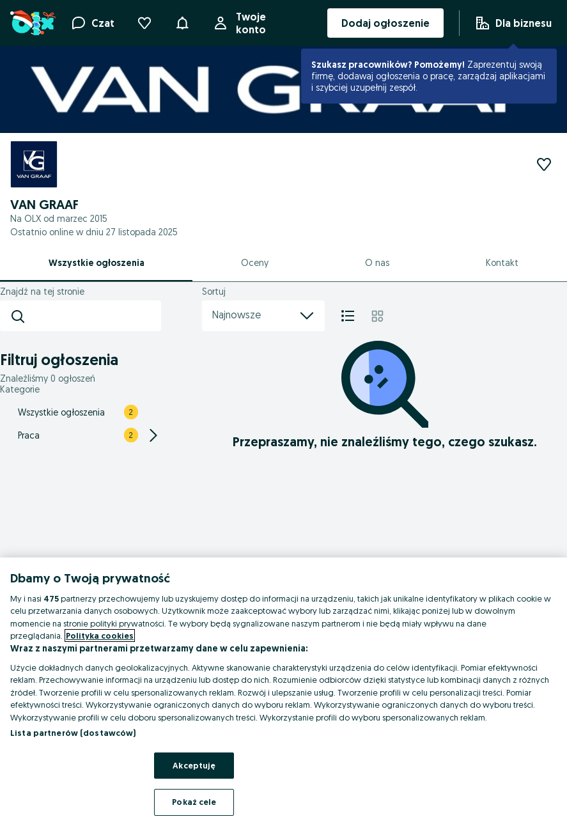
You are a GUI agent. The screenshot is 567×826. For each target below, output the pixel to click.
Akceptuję (194, 765)
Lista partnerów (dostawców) (73, 733)
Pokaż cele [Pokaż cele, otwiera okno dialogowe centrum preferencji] (194, 802)
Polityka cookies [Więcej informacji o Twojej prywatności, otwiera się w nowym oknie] (100, 635)
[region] (283, 691)
